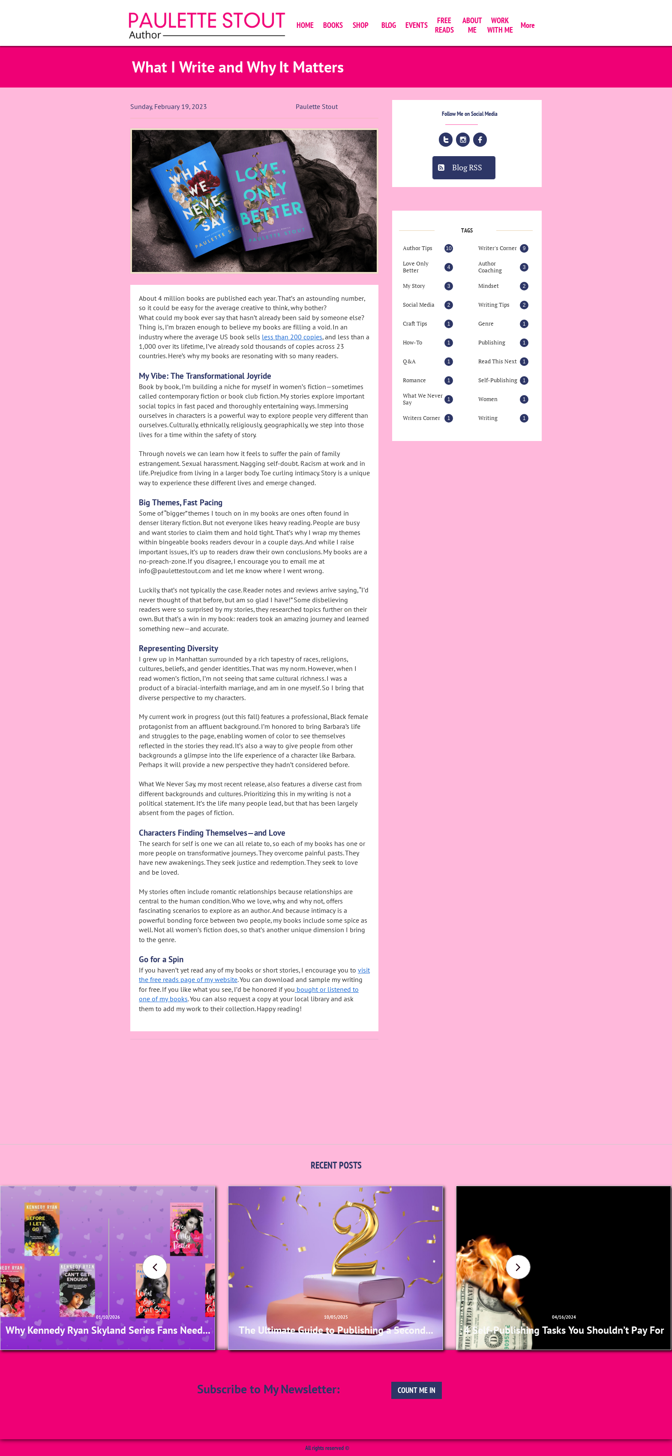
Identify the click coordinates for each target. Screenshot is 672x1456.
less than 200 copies (292, 336)
